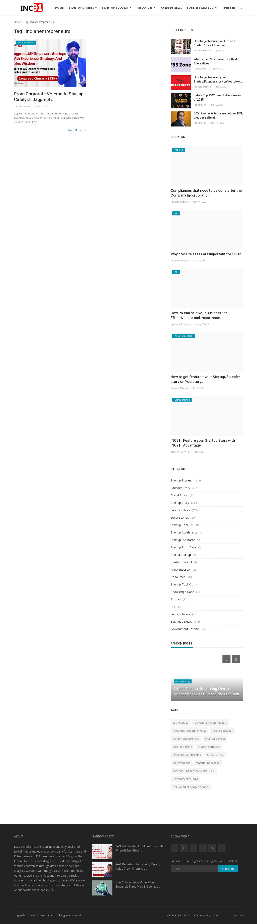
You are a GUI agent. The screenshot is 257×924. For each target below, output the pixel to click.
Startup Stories (83, 7)
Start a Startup (181, 555)
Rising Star (200, 104)
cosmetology (180, 722)
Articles (176, 599)
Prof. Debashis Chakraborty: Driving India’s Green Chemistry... (137, 866)
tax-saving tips (181, 763)
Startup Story (180, 503)
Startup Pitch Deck (183, 547)
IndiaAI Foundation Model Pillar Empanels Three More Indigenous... (137, 884)
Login (212, 7)
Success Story (180, 510)
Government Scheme (185, 629)
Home (59, 7)
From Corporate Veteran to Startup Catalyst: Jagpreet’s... (49, 96)
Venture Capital (181, 562)
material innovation (208, 763)
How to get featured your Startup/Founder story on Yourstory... (218, 79)
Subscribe (228, 869)
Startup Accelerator (184, 532)
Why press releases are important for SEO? (206, 254)
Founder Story (180, 488)
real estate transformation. (210, 722)
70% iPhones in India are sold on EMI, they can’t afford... (218, 115)
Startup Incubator (183, 540)
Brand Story (179, 495)
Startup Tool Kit (117, 7)
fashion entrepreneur (186, 738)
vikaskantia (200, 68)
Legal (227, 915)
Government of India (185, 779)
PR (173, 607)
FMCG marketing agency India (191, 787)
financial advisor (215, 738)
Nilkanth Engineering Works (189, 730)
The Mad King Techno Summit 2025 (194, 771)
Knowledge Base (182, 592)
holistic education (222, 730)
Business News (198, 7)
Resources (146, 7)
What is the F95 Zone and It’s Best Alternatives (215, 61)
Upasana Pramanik (181, 324)
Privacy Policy (202, 915)
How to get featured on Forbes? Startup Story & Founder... (214, 43)
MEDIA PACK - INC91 (178, 915)
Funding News (171, 7)
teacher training (182, 747)
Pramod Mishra (202, 50)
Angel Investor (181, 569)
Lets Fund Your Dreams (187, 755)
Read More (77, 130)
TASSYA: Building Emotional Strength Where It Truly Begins (139, 848)
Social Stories (180, 517)
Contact (238, 915)
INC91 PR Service (180, 451)
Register (228, 7)
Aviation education (209, 747)
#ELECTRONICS (215, 755)
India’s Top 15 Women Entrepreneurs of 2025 (218, 97)
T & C (217, 915)
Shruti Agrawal (22, 106)
